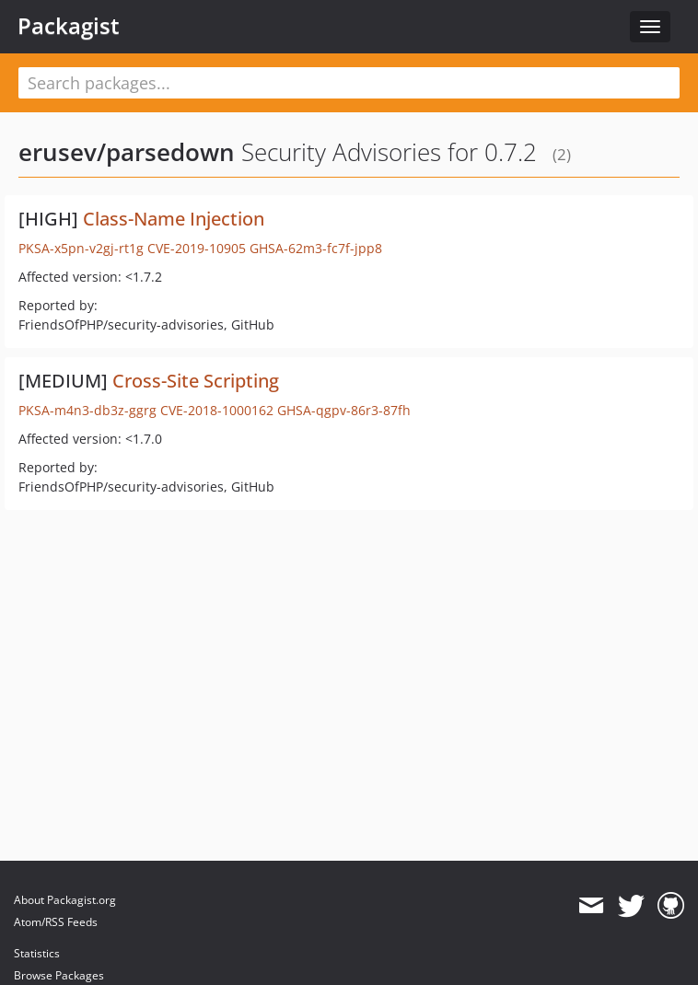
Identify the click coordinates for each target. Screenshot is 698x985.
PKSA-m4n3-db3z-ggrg (87, 410)
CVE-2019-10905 (196, 248)
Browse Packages (59, 975)
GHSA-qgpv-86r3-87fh (344, 410)
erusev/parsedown (126, 151)
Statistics (37, 953)
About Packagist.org (65, 900)
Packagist (68, 26)
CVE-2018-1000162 (216, 410)
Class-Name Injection (173, 218)
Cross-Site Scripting (195, 380)
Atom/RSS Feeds (56, 922)
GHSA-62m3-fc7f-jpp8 (316, 248)
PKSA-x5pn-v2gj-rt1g (81, 248)
